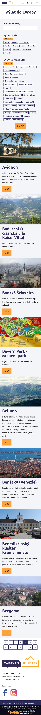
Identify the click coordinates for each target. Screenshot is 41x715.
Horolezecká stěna (11, 77)
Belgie (7, 42)
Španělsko (8, 53)
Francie (16, 46)
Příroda (31, 105)
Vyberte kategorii (14, 59)
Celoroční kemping (11, 70)
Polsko (7, 49)
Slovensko (27, 49)
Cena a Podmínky (30, 703)
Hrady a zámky (10, 84)
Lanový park (9, 98)
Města (7, 105)
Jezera (7, 88)
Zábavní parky (18, 120)
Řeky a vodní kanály (20, 112)
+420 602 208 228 (12, 680)
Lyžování (29, 102)
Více (7, 189)
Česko (14, 42)
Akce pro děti (9, 67)
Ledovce (20, 98)
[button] (37, 2)
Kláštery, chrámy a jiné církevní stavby (19, 91)
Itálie (23, 46)
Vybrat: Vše (8, 39)
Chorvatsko (24, 42)
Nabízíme (17, 703)
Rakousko (16, 49)
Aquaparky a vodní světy (26, 67)
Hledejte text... (12, 23)
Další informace (26, 713)
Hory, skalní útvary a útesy (14, 81)
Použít (20, 126)
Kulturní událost (29, 95)
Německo (31, 46)
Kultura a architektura (12, 95)
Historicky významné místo (14, 74)
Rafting (7, 112)
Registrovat (32, 2)
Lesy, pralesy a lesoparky (14, 102)
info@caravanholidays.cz (16, 676)
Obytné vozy (7, 703)
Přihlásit (28, 2)
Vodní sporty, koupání (12, 116)
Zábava (7, 120)
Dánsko (7, 46)
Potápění (22, 105)
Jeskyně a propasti (25, 84)
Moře (14, 105)
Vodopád (27, 116)
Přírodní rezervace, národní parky (17, 109)
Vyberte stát (10, 35)
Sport (33, 112)
